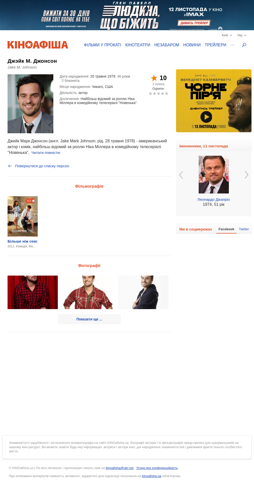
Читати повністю (45, 152)
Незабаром (166, 45)
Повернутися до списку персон (38, 166)
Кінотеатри (137, 45)
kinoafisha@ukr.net (120, 468)
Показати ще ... (89, 319)
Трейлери (215, 45)
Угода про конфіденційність (157, 468)
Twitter (244, 229)
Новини (192, 45)
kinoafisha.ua (151, 476)
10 (166, 93)
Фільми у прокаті (102, 45)
